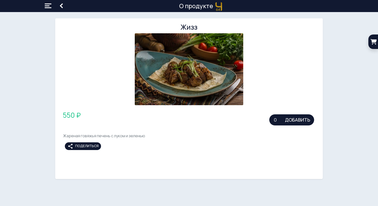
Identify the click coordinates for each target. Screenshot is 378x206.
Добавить (297, 120)
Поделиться (83, 146)
